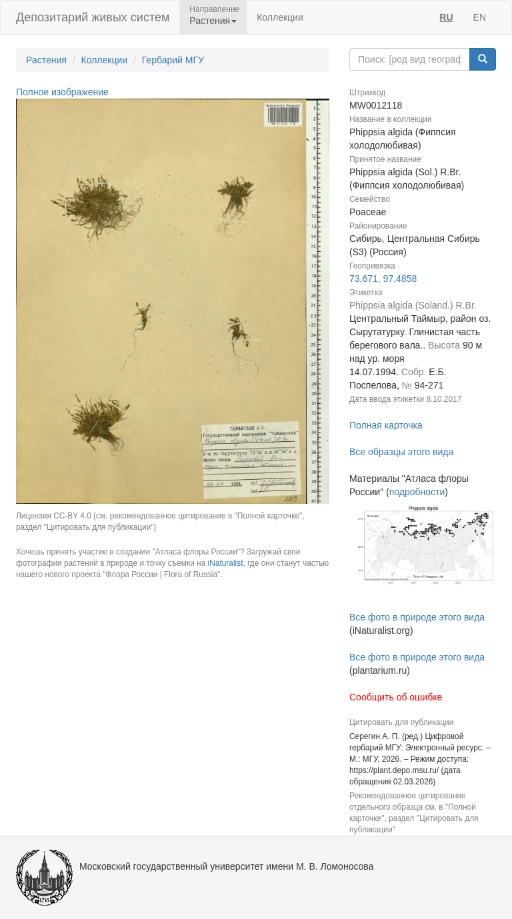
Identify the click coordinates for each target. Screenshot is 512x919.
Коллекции (280, 17)
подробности (417, 491)
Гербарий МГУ (173, 60)
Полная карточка (386, 425)
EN (479, 17)
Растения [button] (213, 20)
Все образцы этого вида (401, 452)
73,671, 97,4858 (383, 278)
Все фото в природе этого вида (417, 617)
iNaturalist (225, 563)
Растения (46, 60)
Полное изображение (62, 92)
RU (446, 17)
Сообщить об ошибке (395, 697)
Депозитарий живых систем (92, 17)
